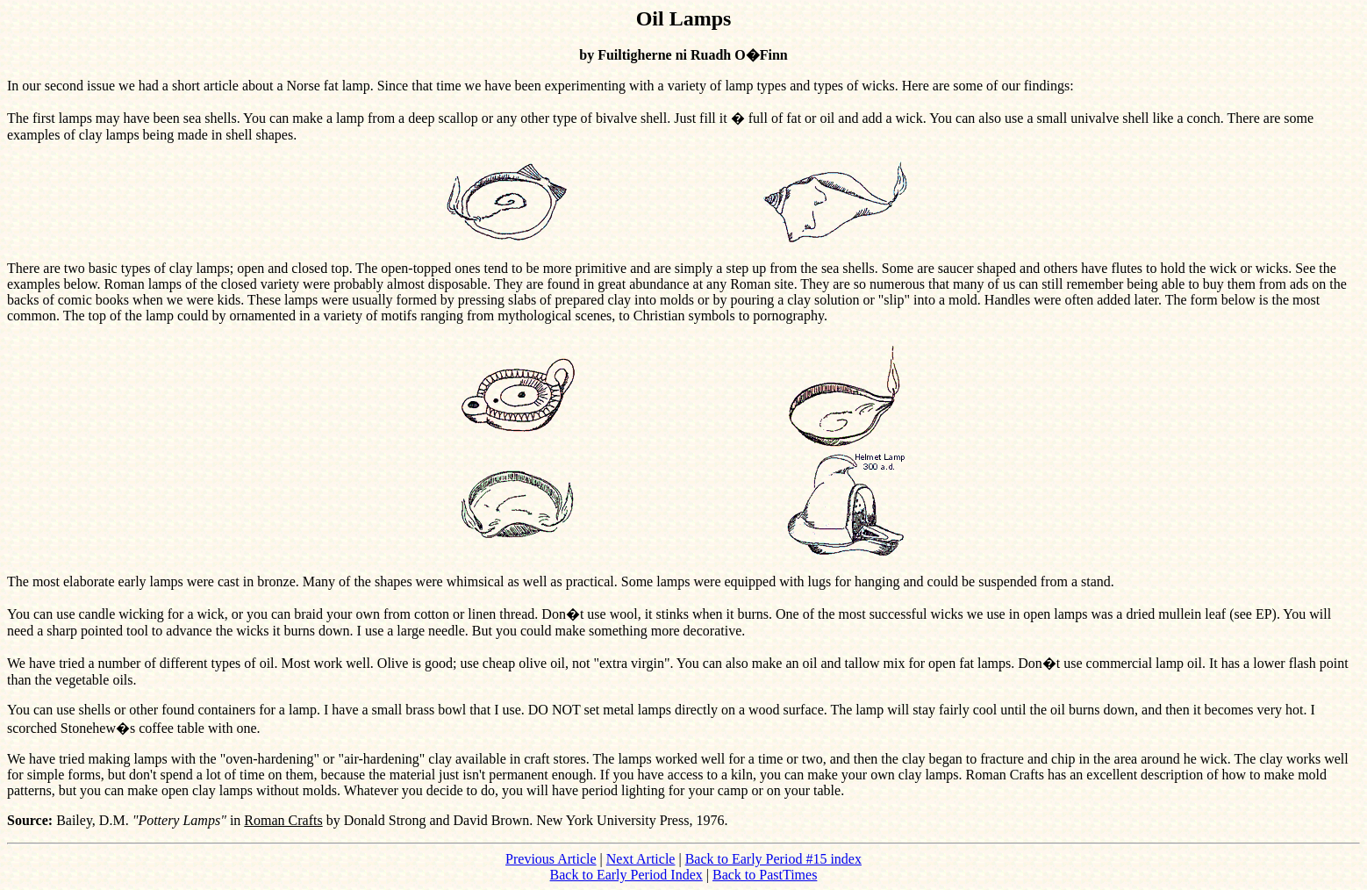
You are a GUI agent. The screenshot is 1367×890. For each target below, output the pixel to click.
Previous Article (551, 858)
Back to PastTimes (764, 874)
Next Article (641, 858)
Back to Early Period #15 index (773, 858)
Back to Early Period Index (626, 874)
